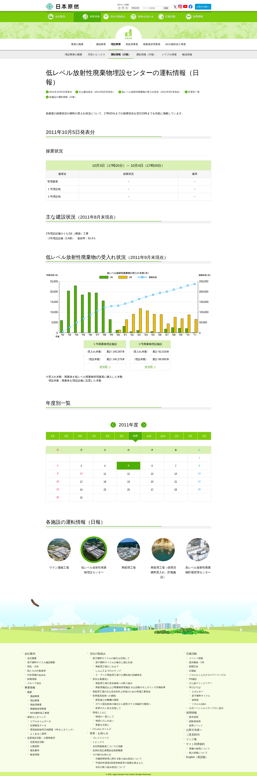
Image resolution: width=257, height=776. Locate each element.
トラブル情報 (169, 53)
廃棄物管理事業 (151, 43)
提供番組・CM (196, 661)
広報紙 (192, 669)
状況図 (103, 365)
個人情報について (198, 751)
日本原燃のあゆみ (36, 673)
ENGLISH (135, 8)
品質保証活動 (37, 740)
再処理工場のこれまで (107, 665)
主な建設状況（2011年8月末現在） (97, 90)
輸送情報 (187, 53)
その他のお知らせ (102, 753)
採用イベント (196, 724)
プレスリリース (101, 736)
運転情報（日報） (121, 53)
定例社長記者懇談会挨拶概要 (108, 749)
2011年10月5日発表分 (60, 90)
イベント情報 (196, 657)
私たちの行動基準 (36, 669)
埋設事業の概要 (73, 53)
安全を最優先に (101, 678)
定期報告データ (38, 724)
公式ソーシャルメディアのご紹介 (206, 707)
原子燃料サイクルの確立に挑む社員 (113, 661)
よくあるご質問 (38, 732)
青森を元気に (102, 723)
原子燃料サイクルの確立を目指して (111, 657)
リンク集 (191, 738)
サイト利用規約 (195, 742)
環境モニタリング (36, 716)
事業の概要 (77, 43)
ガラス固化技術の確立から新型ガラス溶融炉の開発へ (123, 702)
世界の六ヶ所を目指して (108, 707)
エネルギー (197, 690)
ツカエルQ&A (199, 702)
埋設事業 (116, 43)
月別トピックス (96, 53)
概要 (29, 691)
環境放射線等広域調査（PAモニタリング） (52, 728)
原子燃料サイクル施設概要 (41, 661)
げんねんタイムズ (102, 727)
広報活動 (170, 15)
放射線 (195, 698)
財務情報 (32, 678)
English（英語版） (197, 756)
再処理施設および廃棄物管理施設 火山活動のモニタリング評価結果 (130, 686)
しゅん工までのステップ (108, 669)
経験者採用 (195, 720)
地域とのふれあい (104, 719)
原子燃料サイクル (201, 694)
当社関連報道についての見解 (108, 745)
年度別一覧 (194, 90)
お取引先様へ (203, 6)
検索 (166, 8)
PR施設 (193, 678)
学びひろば (195, 686)
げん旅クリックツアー (200, 682)
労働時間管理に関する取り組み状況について (118, 757)
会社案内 (60, 15)
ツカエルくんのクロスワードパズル (207, 673)
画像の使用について (199, 747)
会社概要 (32, 657)
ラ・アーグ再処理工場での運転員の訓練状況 (118, 673)
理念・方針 (33, 665)
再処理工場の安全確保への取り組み (113, 682)
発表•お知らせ (146, 15)
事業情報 (88, 15)
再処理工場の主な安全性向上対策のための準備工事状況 (121, 690)
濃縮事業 (101, 43)
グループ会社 (34, 682)
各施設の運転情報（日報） (63, 95)
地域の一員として (104, 715)
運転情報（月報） (146, 53)
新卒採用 (193, 716)
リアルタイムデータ (40, 720)
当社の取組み (117, 15)
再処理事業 (132, 43)
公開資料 (34, 745)
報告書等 (34, 749)
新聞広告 (193, 665)
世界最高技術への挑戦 (104, 694)
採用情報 (198, 15)
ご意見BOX (193, 733)
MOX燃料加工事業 (175, 43)
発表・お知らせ (99, 732)
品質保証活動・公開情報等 (41, 736)
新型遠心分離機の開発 (107, 698)
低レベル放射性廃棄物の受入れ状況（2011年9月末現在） (151, 90)
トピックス (98, 740)
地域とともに (100, 711)
